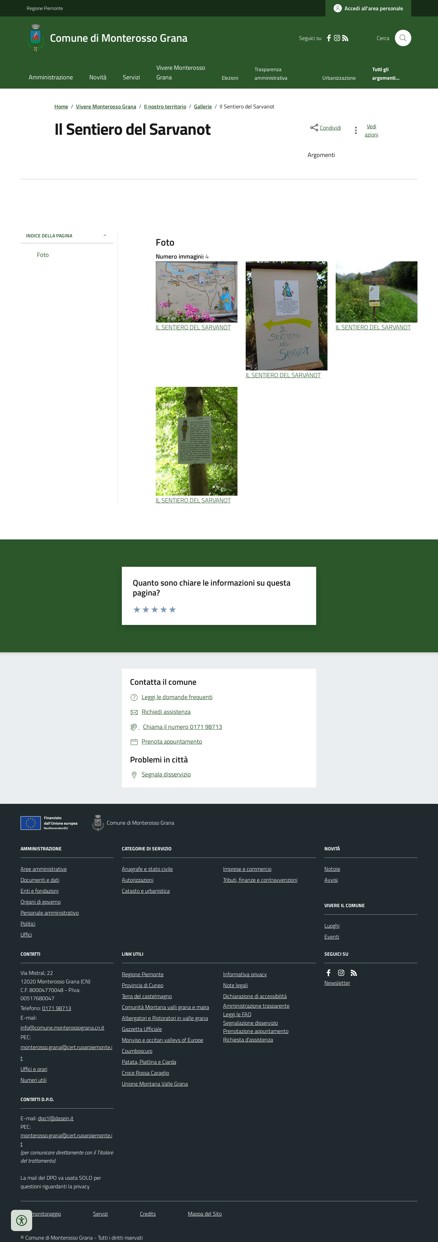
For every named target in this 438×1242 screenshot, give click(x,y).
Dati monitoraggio (41, 1214)
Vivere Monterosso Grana (180, 72)
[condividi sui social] (325, 127)
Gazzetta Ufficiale (142, 1029)
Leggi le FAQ (237, 1014)
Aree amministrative (44, 869)
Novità (97, 77)
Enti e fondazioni (40, 891)
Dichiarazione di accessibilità (255, 996)
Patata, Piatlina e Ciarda (149, 1062)
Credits (148, 1214)
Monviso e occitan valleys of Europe (162, 1040)
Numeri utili (34, 1080)
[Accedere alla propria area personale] (368, 8)
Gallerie (203, 106)
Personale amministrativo (50, 912)
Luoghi (331, 925)
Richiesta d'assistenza (248, 1039)
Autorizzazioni (137, 880)
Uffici (26, 934)
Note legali (235, 985)
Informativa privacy (245, 974)
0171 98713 (56, 1008)
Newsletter (337, 983)
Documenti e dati (40, 880)
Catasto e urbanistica (146, 891)
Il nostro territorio (165, 106)
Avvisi (331, 880)
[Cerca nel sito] (400, 38)
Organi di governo (41, 902)
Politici (28, 923)
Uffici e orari (34, 1069)
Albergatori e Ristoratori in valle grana (165, 1018)
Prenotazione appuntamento (255, 1031)
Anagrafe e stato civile (147, 869)
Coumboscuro (137, 1051)
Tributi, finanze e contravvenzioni (260, 880)
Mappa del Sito (205, 1214)
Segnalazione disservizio (250, 1023)
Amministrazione (51, 77)
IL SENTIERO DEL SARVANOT (193, 327)
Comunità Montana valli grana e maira (165, 1007)
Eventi (331, 936)
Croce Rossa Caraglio (145, 1073)
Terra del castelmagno (147, 996)
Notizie (332, 869)
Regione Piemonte (45, 8)
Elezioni (230, 78)
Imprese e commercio (247, 869)
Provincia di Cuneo (142, 985)
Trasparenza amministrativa (271, 73)
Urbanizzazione (339, 78)
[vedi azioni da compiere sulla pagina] (367, 130)
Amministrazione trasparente (256, 1006)
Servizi (131, 77)
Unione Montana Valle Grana (155, 1084)
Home (61, 106)
